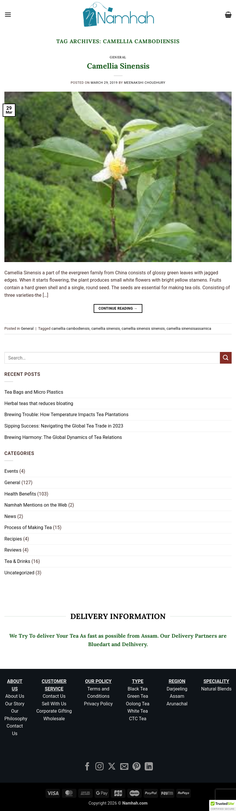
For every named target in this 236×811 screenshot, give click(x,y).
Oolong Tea (138, 704)
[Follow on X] (112, 767)
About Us (14, 696)
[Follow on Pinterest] (136, 767)
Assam (177, 696)
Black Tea (138, 689)
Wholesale (54, 718)
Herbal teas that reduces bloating (38, 403)
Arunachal (177, 704)
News (10, 516)
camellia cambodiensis (70, 328)
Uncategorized (19, 572)
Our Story (15, 704)
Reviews (13, 550)
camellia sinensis (105, 328)
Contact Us (54, 696)
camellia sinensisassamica (189, 328)
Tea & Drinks (17, 561)
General (118, 57)
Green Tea (137, 696)
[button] (7, 14)
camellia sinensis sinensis (143, 328)
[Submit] (226, 357)
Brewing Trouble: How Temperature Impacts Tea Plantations (66, 414)
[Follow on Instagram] (99, 767)
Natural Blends (216, 689)
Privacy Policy (98, 704)
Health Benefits (20, 494)
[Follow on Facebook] (87, 767)
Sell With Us (54, 704)
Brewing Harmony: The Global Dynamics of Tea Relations (63, 437)
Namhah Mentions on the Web (35, 505)
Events (11, 471)
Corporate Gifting (54, 711)
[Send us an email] (124, 767)
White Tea (137, 711)
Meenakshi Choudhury (144, 83)
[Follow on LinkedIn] (149, 767)
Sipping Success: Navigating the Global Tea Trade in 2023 (63, 426)
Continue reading (118, 308)
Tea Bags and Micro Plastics (33, 392)
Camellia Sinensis (118, 66)
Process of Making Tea (28, 527)
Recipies (13, 539)
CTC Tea (137, 718)
